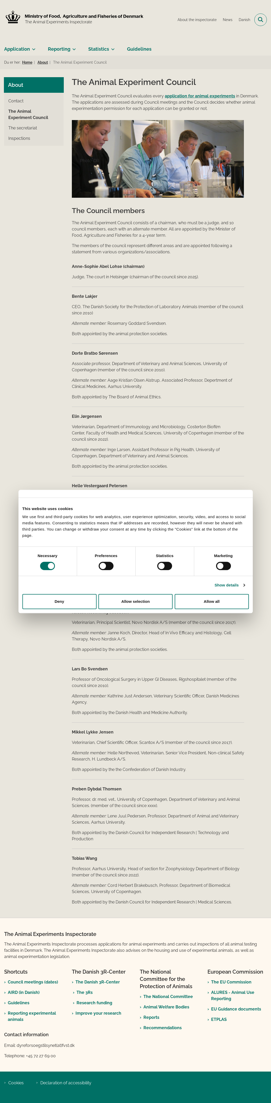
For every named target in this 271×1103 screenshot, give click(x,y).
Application (17, 49)
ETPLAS (219, 1019)
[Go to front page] (73, 19)
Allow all (212, 601)
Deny (59, 601)
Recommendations (162, 1027)
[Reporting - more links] (73, 47)
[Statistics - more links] (112, 47)
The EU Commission (231, 982)
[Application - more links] (32, 47)
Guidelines (139, 49)
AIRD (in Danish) (24, 992)
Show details (227, 585)
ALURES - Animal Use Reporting (232, 995)
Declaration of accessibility (65, 1082)
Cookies (16, 1082)
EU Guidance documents (236, 1009)
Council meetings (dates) (33, 982)
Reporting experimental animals (32, 1016)
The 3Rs (85, 992)
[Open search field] (260, 20)
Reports (151, 1017)
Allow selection (135, 601)
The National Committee (168, 996)
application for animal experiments (200, 96)
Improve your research (98, 1013)
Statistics (98, 49)
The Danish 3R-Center (97, 982)
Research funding (94, 1002)
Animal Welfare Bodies (166, 1007)
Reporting (59, 49)
